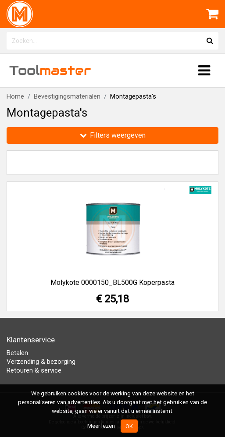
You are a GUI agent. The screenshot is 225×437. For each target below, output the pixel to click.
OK (129, 426)
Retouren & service (34, 370)
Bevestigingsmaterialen (67, 96)
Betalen (17, 353)
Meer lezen (101, 425)
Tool (50, 70)
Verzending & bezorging (41, 362)
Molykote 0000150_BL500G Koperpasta (112, 282)
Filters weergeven (113, 135)
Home (15, 96)
